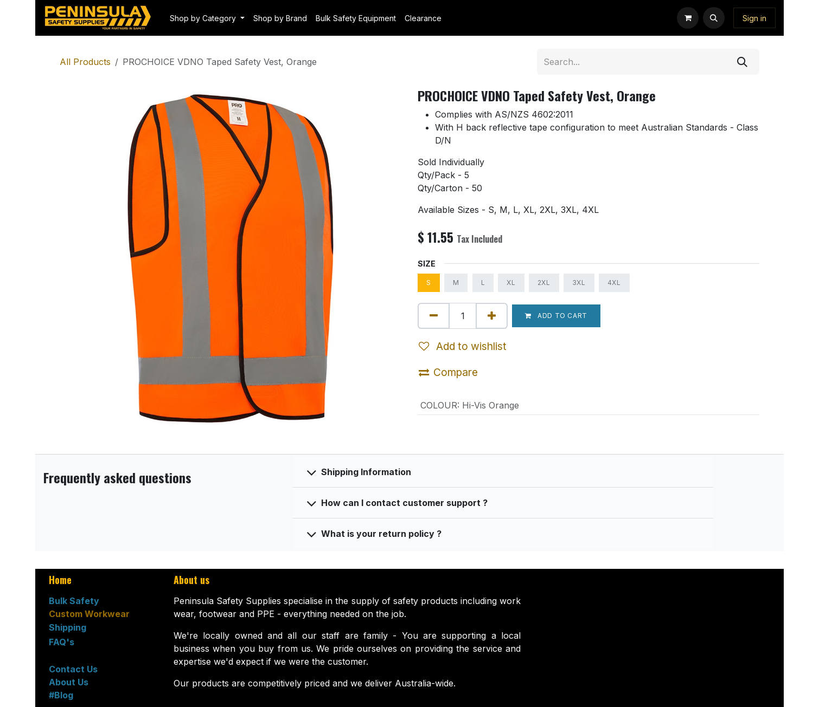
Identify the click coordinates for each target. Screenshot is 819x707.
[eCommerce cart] (688, 18)
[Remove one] (434, 316)
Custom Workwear (89, 613)
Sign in (754, 18)
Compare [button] (448, 372)
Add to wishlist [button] (463, 346)
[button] (714, 18)
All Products (85, 61)
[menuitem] (207, 18)
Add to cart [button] (556, 316)
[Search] (742, 62)
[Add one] (492, 316)
